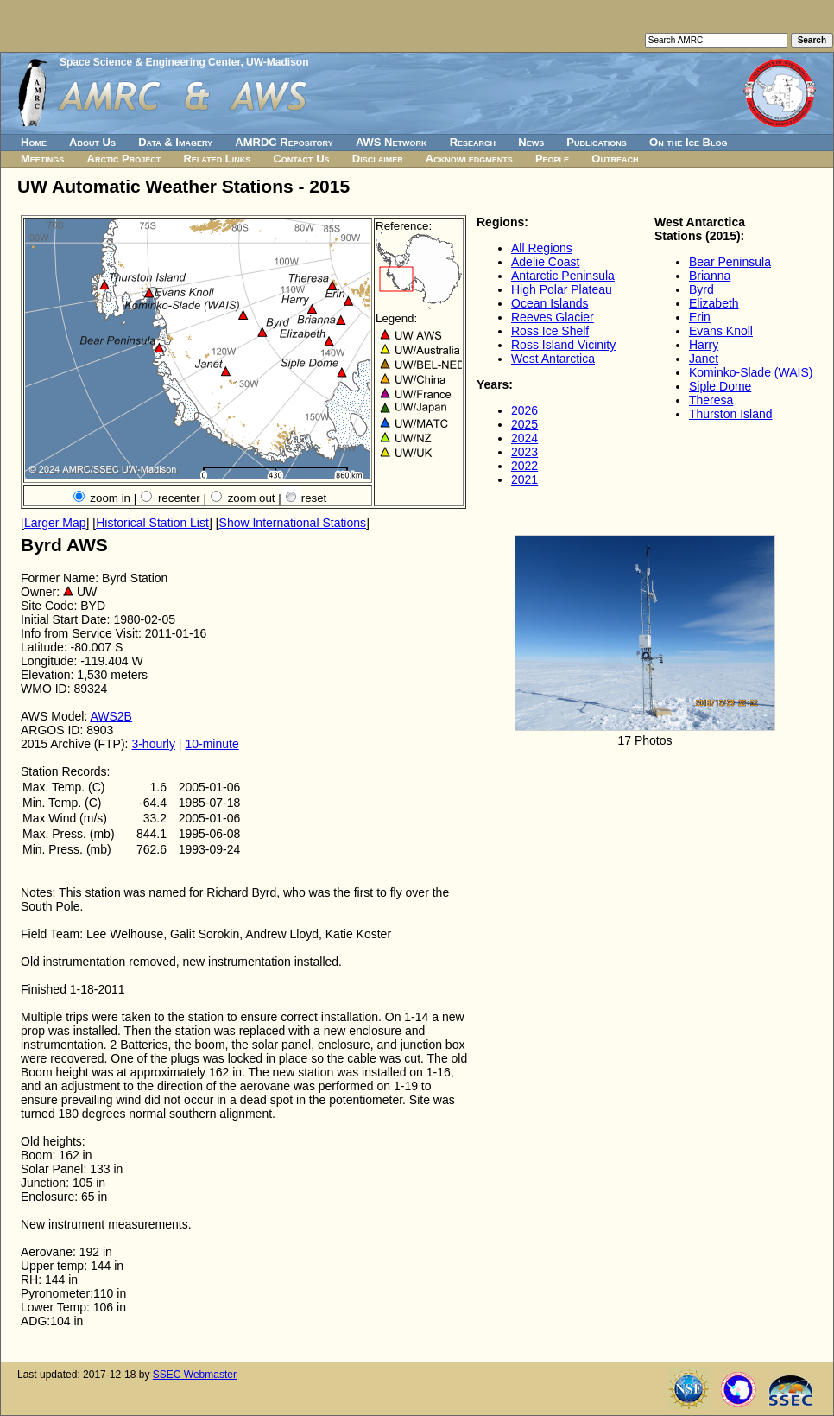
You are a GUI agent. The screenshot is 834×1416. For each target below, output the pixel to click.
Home (34, 142)
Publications (596, 142)
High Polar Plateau (561, 289)
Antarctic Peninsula (563, 276)
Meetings (42, 158)
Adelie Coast (545, 262)
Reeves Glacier (552, 317)
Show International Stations (292, 523)
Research (473, 142)
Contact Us (301, 158)
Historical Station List (152, 523)
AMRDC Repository (283, 142)
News (531, 142)
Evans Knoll (721, 331)
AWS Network (391, 142)
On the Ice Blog (688, 142)
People (552, 158)
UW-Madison (277, 62)
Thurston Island (731, 414)
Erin (700, 317)
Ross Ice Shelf (550, 331)
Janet (703, 358)
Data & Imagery (175, 142)
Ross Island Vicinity (563, 345)
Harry (703, 345)
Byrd (701, 289)
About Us (92, 142)
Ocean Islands (550, 303)
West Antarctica (553, 358)
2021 (524, 479)
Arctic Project (124, 158)
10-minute (211, 744)
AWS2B (111, 716)
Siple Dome (720, 386)
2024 (524, 438)
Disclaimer (377, 158)
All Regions (541, 248)
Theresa (711, 400)
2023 (524, 452)
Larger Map (55, 523)
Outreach (614, 158)
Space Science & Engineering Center (150, 62)
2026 (524, 410)
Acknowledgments (469, 158)
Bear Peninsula (730, 262)
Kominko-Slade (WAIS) (750, 372)
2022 (524, 466)
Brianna (709, 276)
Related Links (216, 158)
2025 (524, 424)
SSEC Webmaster (195, 1374)
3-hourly (153, 744)
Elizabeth (714, 303)
